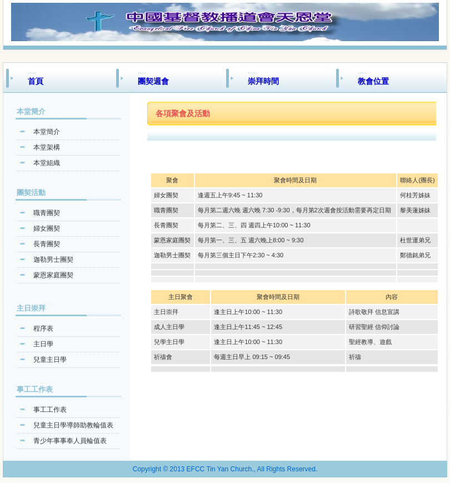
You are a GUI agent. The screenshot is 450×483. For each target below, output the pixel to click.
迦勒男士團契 (53, 259)
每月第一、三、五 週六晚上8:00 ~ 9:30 (250, 240)
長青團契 (46, 244)
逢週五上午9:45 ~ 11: (227, 195)
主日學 (43, 344)
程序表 (43, 328)
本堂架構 (46, 147)
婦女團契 (46, 228)
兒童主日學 (50, 360)
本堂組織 (46, 163)
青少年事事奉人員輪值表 (70, 441)
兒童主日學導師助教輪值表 (73, 425)
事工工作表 (50, 410)
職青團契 (46, 213)
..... (71, 77)
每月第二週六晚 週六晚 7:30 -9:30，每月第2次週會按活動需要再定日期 (294, 210)
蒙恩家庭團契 (53, 275)
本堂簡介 (46, 132)
